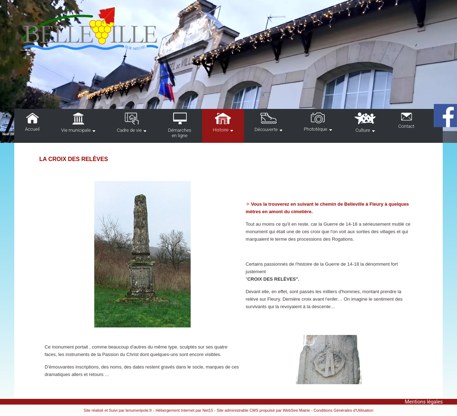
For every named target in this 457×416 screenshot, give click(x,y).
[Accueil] (135, 29)
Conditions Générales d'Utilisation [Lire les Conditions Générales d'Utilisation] (343, 410)
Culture (363, 130)
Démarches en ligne (179, 132)
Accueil (32, 129)
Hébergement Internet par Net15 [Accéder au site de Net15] (184, 410)
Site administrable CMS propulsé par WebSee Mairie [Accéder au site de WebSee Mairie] (263, 410)
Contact (406, 126)
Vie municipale (76, 130)
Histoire (220, 129)
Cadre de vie (129, 130)
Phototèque (315, 129)
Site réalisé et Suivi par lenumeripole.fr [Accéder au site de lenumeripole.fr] (118, 410)
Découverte (266, 129)
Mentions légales (424, 402)
